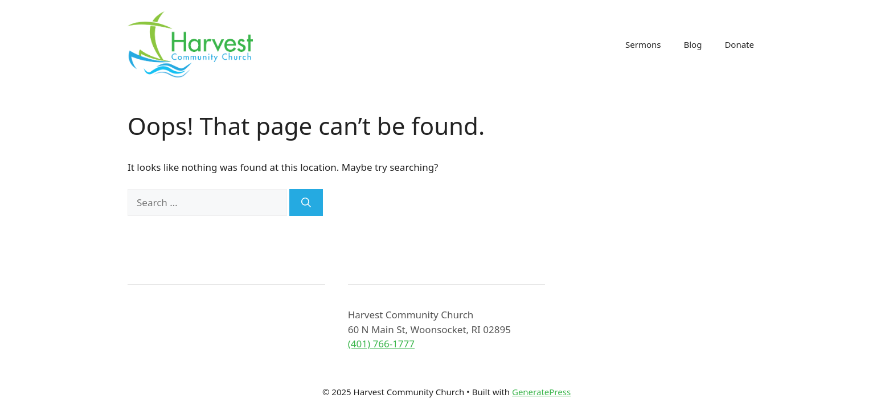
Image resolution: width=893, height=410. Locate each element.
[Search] (306, 202)
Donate (739, 44)
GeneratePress (541, 391)
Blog (692, 44)
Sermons (643, 44)
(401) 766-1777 (381, 343)
